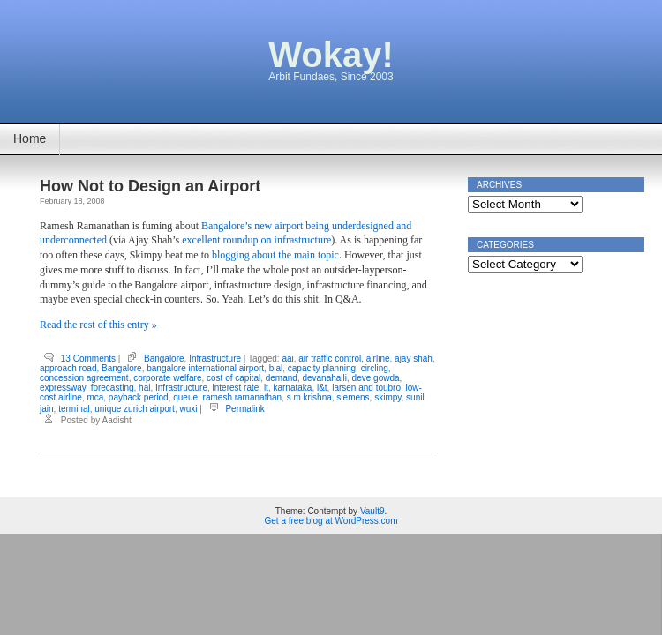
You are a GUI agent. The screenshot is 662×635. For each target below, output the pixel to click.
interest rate (236, 387)
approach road (68, 368)
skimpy (387, 397)
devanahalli (324, 378)
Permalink (244, 409)
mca (95, 397)
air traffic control (329, 358)
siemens (352, 397)
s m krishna (309, 397)
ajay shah (414, 358)
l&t (322, 387)
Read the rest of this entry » (98, 324)
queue (185, 397)
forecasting (112, 387)
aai (287, 358)
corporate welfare (167, 378)
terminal (74, 409)
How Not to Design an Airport (150, 186)
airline (378, 358)
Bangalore (164, 358)
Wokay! (331, 54)
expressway (63, 387)
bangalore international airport (205, 368)
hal (144, 387)
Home (29, 138)
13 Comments (88, 358)
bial (276, 368)
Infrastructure (215, 358)
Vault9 (372, 511)
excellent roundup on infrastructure (256, 240)
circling (374, 368)
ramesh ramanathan (242, 397)
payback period (139, 397)
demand (281, 378)
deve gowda (376, 378)
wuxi (188, 409)
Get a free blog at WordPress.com (331, 521)
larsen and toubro (366, 387)
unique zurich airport (134, 409)
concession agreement (84, 378)
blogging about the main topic (275, 255)
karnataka (292, 387)
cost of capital (233, 378)
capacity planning (322, 368)
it (266, 387)
